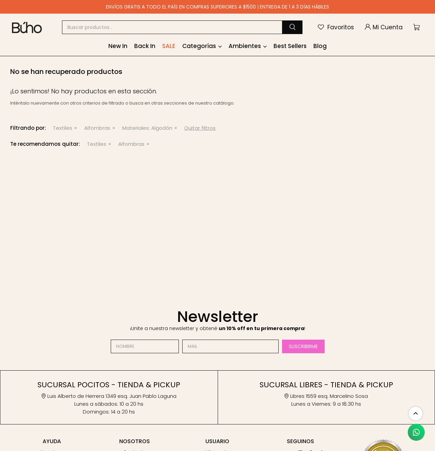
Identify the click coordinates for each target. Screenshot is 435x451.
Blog (320, 46)
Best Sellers (290, 46)
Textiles (62, 127)
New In (117, 46)
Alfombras (97, 127)
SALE (168, 46)
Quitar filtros (200, 127)
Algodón (147, 127)
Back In (144, 46)
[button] (292, 27)
